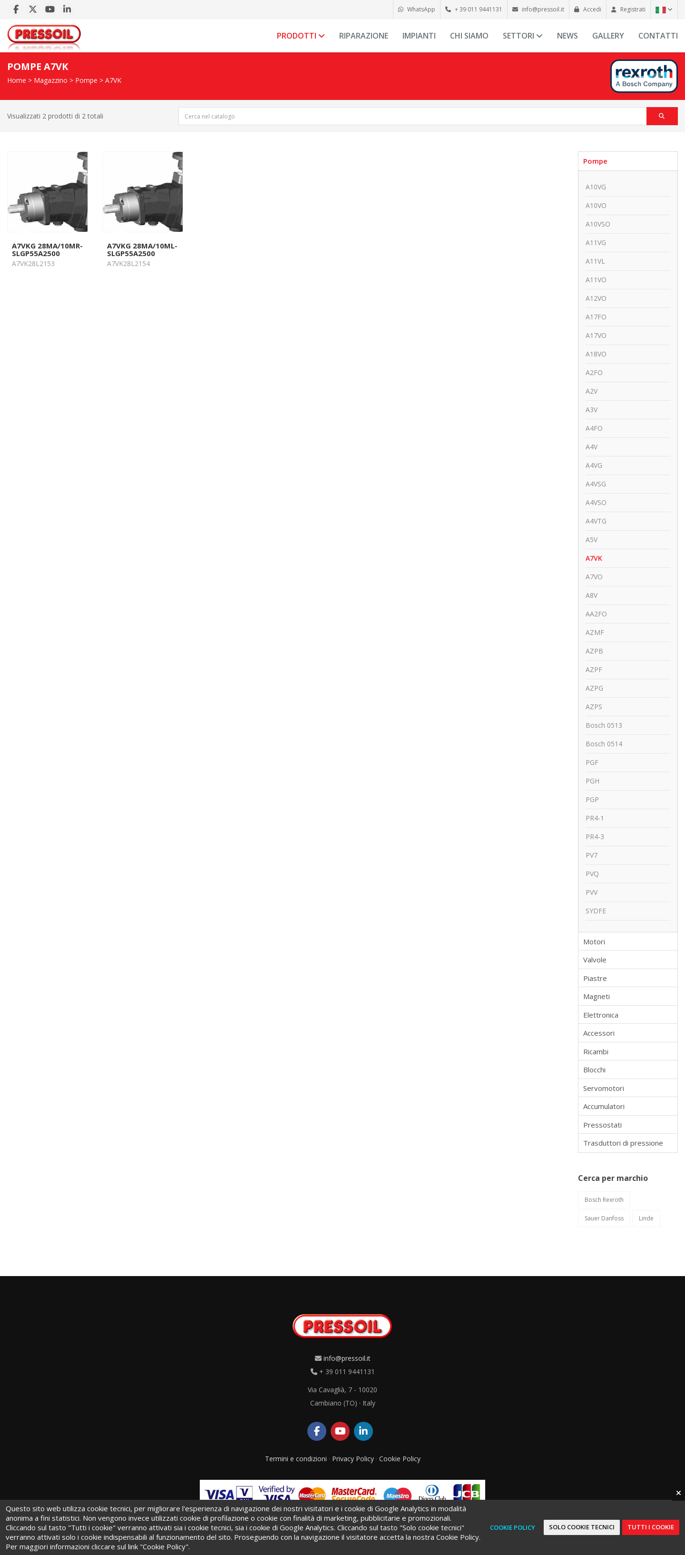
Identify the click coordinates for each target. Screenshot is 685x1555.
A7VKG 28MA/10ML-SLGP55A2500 (142, 249)
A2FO (594, 372)
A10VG (596, 186)
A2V (591, 391)
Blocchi (594, 1069)
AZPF (594, 669)
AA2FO (596, 613)
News (567, 35)
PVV (591, 892)
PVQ (592, 873)
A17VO (596, 335)
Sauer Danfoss (604, 1218)
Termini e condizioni (296, 1458)
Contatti (658, 35)
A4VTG (596, 520)
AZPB (594, 650)
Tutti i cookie (650, 1527)
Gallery (608, 35)
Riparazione (363, 35)
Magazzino (51, 80)
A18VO (596, 353)
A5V (591, 539)
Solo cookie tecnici (582, 1527)
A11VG (596, 242)
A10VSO (598, 223)
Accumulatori (604, 1106)
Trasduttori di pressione (623, 1143)
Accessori (599, 1033)
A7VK (113, 80)
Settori (523, 35)
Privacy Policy (353, 1458)
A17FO (596, 316)
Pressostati (602, 1124)
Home (16, 80)
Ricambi (595, 1051)
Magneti (596, 996)
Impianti (419, 35)
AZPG (594, 688)
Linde (646, 1218)
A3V (591, 409)
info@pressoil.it (347, 1358)
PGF (592, 762)
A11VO (596, 279)
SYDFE (596, 910)
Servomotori (603, 1088)
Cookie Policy (400, 1458)
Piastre (595, 978)
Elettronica (600, 1015)
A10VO (596, 205)
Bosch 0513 (604, 725)
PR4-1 (595, 817)
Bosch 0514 (604, 743)
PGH (592, 780)
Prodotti (301, 35)
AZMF (595, 632)
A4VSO (596, 502)
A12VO (596, 298)
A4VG (594, 465)
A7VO (594, 576)
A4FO (594, 428)
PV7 (591, 855)
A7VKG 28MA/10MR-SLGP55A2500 (47, 249)
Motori (594, 941)
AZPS (594, 706)
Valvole (595, 959)
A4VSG (596, 483)
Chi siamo (469, 35)
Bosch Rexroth (604, 1200)
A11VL (595, 261)
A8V (591, 595)
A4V (591, 446)
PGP (592, 799)
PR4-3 (595, 836)
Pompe (86, 80)
